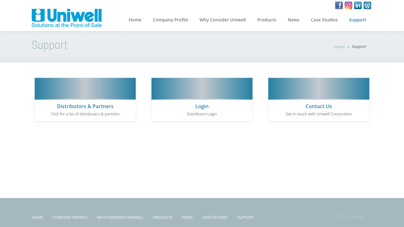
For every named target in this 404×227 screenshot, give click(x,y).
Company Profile (170, 20)
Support (357, 20)
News (293, 20)
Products (266, 20)
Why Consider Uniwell (222, 20)
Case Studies (324, 20)
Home (135, 20)
